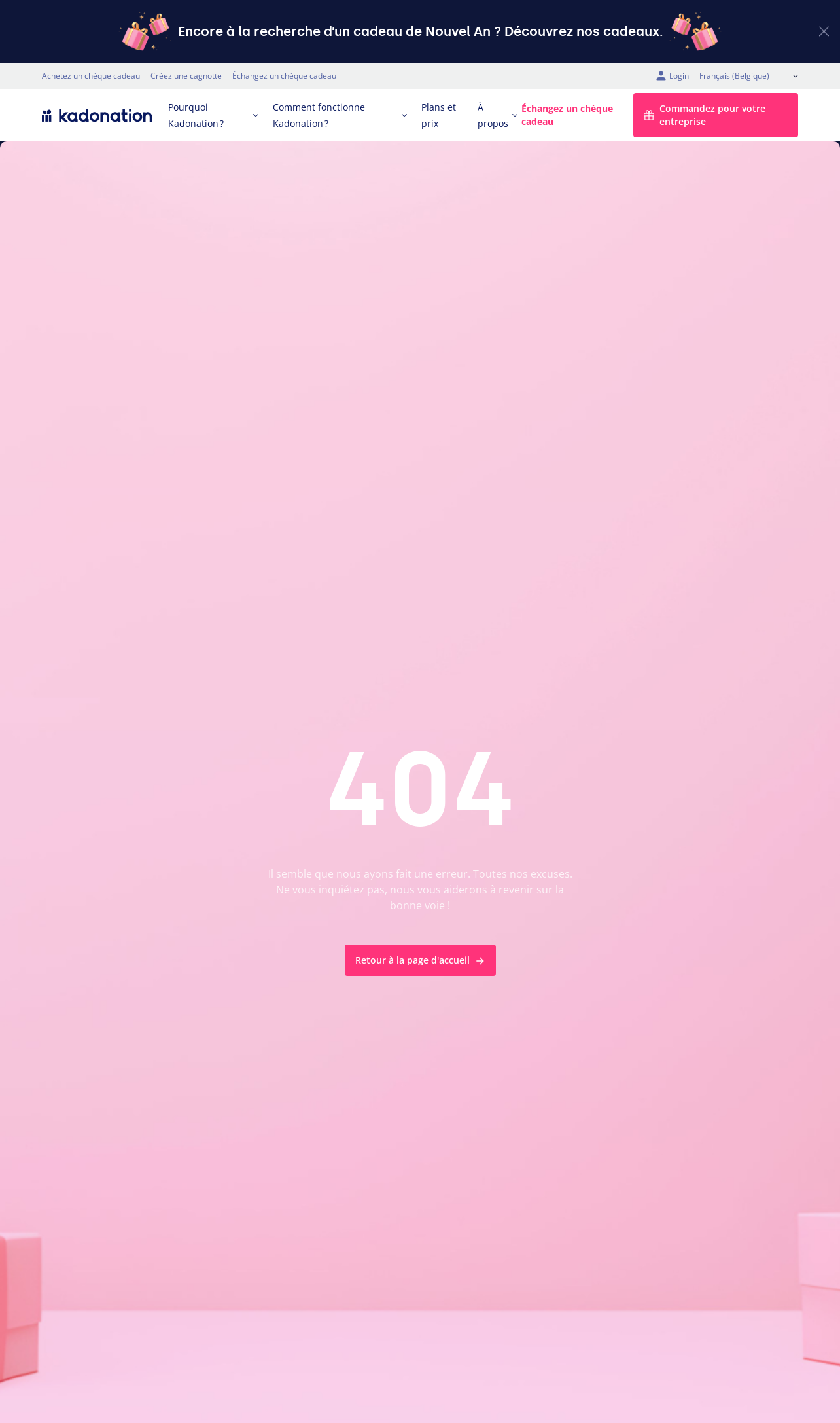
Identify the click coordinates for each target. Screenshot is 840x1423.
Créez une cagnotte (186, 75)
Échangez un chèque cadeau (284, 75)
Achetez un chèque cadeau (91, 75)
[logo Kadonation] (97, 115)
